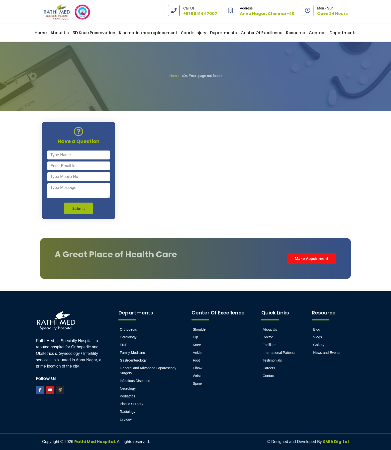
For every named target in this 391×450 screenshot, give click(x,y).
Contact (317, 33)
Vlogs (317, 337)
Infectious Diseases (135, 381)
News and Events (326, 353)
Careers (269, 368)
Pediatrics (127, 396)
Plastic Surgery (131, 404)
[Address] (230, 10)
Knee (197, 345)
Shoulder (200, 329)
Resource (295, 33)
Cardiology (128, 337)
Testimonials (272, 360)
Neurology (128, 388)
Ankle (197, 353)
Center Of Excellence (261, 33)
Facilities (269, 345)
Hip (195, 337)
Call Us (189, 8)
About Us (59, 33)
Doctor (268, 337)
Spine (197, 383)
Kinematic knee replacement (148, 33)
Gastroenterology (133, 360)
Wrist (197, 376)
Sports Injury (193, 33)
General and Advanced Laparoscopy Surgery (148, 370)
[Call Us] (174, 10)
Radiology (127, 412)
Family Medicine (132, 353)
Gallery (318, 345)
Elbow (197, 368)
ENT (123, 345)
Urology (126, 419)
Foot (196, 360)
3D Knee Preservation (94, 33)
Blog (316, 329)
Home (41, 33)
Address (246, 8)
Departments (223, 33)
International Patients (279, 353)
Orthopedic (128, 329)
